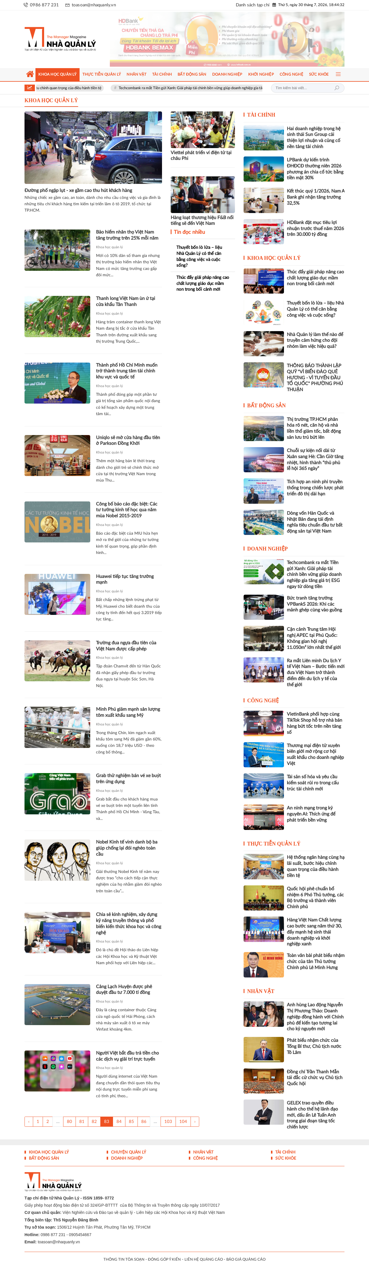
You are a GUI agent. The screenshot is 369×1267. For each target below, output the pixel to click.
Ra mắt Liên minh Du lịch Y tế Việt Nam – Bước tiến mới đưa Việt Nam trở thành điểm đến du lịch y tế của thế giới (315, 672)
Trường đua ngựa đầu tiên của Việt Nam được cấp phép (126, 646)
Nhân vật (260, 991)
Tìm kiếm (337, 88)
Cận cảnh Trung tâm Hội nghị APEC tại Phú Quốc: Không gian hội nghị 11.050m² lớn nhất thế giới (314, 638)
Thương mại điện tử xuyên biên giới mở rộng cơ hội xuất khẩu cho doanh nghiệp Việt (315, 754)
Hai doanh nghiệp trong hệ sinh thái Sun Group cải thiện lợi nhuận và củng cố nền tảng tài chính (313, 137)
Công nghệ (263, 701)
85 (131, 1121)
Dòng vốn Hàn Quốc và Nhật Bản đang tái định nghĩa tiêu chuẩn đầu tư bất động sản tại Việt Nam (314, 522)
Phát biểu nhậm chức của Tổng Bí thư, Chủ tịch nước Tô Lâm (314, 1046)
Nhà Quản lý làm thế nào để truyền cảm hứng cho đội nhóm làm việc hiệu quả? (315, 340)
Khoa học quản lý (109, 247)
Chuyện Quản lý (128, 1152)
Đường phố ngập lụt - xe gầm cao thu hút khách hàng (78, 190)
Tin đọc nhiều (189, 232)
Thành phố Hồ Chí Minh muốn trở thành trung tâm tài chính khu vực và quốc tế (126, 371)
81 (81, 1121)
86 (143, 1121)
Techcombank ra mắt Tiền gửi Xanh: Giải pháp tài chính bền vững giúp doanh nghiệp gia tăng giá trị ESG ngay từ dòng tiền (238, 88)
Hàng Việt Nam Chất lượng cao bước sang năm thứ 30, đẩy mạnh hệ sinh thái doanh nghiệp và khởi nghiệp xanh (314, 932)
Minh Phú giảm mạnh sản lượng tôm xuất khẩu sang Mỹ (128, 712)
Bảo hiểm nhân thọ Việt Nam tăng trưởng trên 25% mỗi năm (127, 235)
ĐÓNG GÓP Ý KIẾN (164, 1260)
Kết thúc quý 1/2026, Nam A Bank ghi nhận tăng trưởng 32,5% (315, 197)
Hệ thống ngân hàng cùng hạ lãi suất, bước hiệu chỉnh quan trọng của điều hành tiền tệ (315, 866)
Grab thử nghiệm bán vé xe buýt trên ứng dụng (128, 778)
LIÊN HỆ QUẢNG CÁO (203, 1260)
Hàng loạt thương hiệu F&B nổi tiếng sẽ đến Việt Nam (202, 220)
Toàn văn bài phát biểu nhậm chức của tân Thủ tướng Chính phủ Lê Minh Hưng (315, 961)
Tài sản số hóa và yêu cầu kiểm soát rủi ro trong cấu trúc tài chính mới (313, 783)
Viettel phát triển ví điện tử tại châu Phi (201, 155)
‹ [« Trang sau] (28, 1121)
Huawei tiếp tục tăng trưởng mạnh (125, 579)
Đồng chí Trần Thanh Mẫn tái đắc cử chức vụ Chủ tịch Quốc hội (314, 1078)
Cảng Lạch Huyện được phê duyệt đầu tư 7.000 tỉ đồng (124, 989)
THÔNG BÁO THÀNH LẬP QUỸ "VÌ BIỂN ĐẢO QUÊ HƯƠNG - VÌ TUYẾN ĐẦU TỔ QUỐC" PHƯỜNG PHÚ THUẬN (315, 377)
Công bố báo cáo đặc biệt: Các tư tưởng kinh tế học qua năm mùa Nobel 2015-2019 (126, 510)
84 (119, 1121)
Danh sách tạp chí (253, 5)
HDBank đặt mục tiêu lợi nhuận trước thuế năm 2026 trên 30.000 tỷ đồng (315, 228)
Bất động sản (266, 405)
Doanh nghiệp (267, 549)
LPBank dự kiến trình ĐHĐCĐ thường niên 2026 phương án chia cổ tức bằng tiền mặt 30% (315, 169)
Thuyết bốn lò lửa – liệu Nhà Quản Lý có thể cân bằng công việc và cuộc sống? (199, 256)
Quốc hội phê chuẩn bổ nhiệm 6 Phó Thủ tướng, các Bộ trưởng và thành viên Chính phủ (315, 898)
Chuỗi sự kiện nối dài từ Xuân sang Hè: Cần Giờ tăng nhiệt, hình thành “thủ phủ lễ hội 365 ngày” (315, 459)
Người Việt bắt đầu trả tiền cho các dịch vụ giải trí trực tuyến (127, 1056)
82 (94, 1121)
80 (69, 1121)
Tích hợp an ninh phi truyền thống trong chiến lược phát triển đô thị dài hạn (315, 487)
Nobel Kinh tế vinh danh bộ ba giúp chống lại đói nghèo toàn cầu (126, 848)
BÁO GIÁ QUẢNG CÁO (246, 1260)
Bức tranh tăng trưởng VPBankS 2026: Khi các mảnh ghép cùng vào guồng (314, 604)
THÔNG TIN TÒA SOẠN (123, 1260)
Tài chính (261, 115)
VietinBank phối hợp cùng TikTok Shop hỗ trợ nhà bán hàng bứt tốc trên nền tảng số (314, 723)
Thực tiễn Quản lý (273, 844)
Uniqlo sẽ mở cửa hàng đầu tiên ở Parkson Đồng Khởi (128, 440)
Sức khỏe (285, 1158)
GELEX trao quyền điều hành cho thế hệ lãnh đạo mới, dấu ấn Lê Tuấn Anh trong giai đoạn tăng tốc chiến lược (312, 1115)
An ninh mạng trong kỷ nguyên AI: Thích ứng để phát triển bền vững (311, 814)
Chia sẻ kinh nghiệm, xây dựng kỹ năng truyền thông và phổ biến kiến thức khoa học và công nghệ (128, 923)
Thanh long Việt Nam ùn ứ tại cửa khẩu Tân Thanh (125, 301)
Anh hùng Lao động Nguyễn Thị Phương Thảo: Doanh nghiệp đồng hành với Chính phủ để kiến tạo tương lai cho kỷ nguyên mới (315, 1017)
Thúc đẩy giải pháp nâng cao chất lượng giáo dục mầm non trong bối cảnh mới (202, 283)
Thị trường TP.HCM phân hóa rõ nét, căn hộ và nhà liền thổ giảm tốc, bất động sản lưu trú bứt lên (314, 428)
